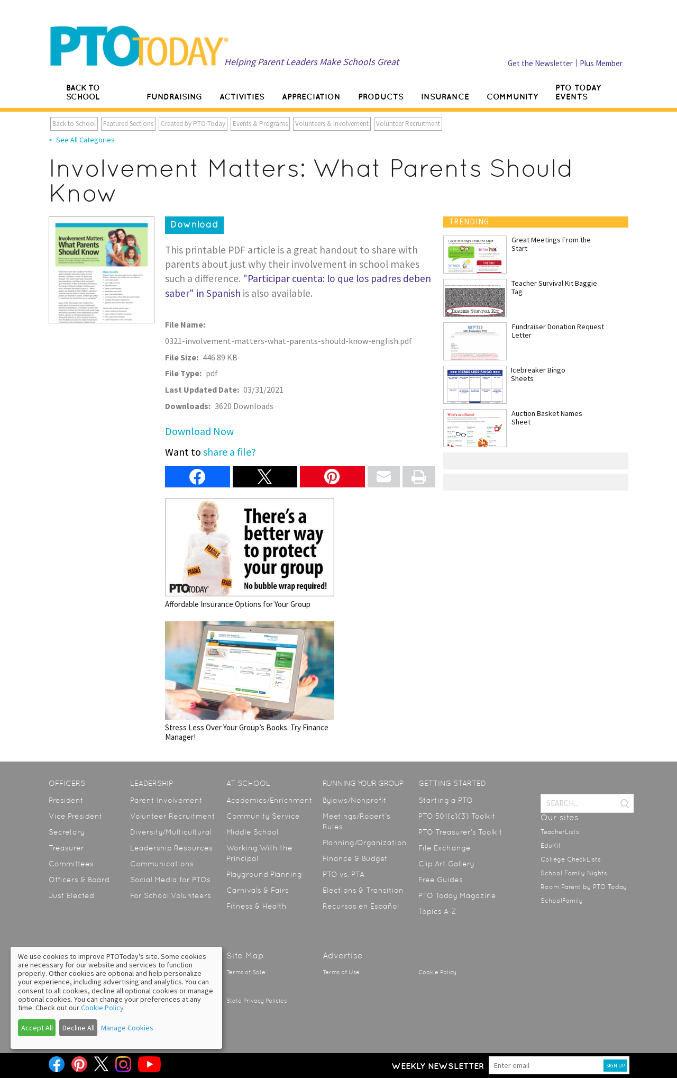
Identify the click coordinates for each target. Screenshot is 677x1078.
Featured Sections (128, 123)
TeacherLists (560, 832)
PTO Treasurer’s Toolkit (460, 832)
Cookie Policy (437, 972)
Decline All (78, 1027)
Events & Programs (260, 123)
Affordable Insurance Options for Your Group (249, 553)
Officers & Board (79, 879)
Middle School (252, 832)
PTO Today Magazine (457, 895)
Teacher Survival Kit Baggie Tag (554, 287)
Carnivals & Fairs (257, 890)
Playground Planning (264, 874)
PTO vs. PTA (343, 874)
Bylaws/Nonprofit (355, 800)
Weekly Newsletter (437, 1066)
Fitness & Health (256, 906)
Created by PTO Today (193, 123)
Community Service (263, 816)
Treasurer (66, 848)
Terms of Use (341, 972)
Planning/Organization (365, 842)
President (66, 800)
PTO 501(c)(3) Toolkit (457, 816)
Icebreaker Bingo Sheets (538, 374)
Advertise (343, 955)
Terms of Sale (246, 972)
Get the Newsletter (540, 63)
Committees (71, 863)
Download (194, 224)
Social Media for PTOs (170, 879)
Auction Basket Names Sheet (546, 418)
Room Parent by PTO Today (584, 887)
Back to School (74, 123)
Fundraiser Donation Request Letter (558, 331)
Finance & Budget (355, 858)
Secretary (67, 832)
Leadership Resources (171, 848)
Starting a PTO (445, 800)
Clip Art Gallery (446, 863)
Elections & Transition (363, 890)
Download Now (199, 431)
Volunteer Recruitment (408, 123)
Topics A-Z (437, 911)
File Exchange (444, 848)
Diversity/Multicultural (171, 832)
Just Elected (71, 895)
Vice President (76, 816)
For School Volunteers (170, 895)
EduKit (551, 845)
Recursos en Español (361, 906)
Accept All (37, 1027)
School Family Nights (574, 873)
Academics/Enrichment (269, 800)
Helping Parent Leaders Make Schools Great (311, 62)
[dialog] (116, 998)
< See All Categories (82, 139)
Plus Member (601, 63)
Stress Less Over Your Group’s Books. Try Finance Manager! (249, 681)
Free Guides (440, 879)
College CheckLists (571, 859)
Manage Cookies (127, 1027)
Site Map (245, 955)
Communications (162, 863)
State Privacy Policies (256, 1001)
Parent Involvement (166, 800)
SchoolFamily (562, 900)
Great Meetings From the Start (551, 244)
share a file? (229, 451)
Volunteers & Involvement (332, 123)
